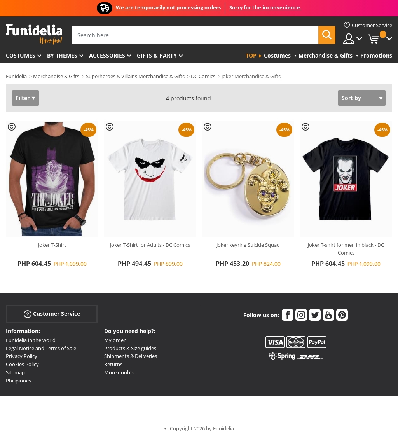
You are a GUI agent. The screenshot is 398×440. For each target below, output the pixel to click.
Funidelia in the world (31, 340)
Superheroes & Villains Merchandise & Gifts (135, 76)
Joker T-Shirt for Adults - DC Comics (150, 244)
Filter (23, 97)
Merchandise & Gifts (56, 76)
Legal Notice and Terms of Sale (41, 348)
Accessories (107, 55)
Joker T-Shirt (52, 244)
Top (251, 55)
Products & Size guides (130, 348)
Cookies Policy (22, 364)
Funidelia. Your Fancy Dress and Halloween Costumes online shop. (34, 34)
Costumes (20, 55)
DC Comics (203, 76)
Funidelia (16, 76)
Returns (113, 364)
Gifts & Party (157, 55)
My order (115, 340)
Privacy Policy (21, 356)
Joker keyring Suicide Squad (248, 244)
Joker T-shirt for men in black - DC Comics (346, 248)
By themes (62, 55)
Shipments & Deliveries (130, 356)
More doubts (119, 372)
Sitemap (15, 372)
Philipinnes (18, 380)
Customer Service (52, 314)
